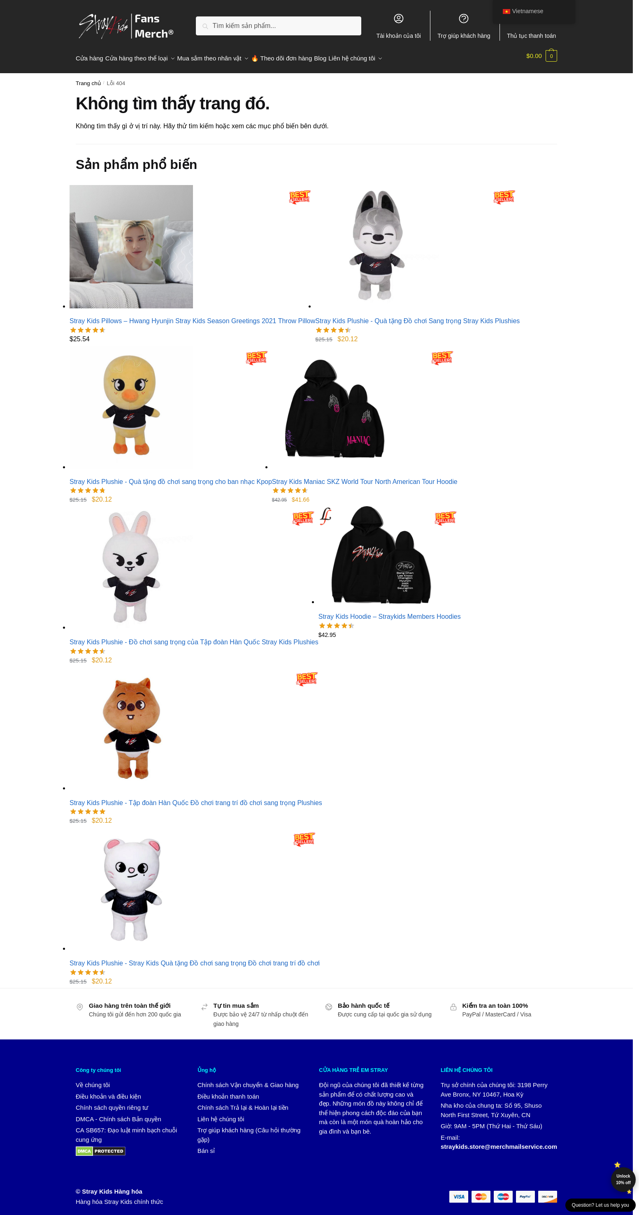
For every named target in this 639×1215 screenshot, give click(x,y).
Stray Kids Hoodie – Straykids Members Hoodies (389, 611)
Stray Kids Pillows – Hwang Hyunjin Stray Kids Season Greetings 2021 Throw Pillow (192, 315)
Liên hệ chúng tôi (221, 1114)
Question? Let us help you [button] (600, 1205)
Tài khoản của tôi (398, 26)
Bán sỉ (206, 1145)
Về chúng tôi (93, 1079)
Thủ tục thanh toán (531, 26)
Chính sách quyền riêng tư (112, 1102)
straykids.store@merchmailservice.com (499, 1141)
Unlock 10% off (623, 1179)
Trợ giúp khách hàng (463, 26)
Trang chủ (88, 78)
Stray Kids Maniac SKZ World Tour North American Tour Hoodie (365, 476)
